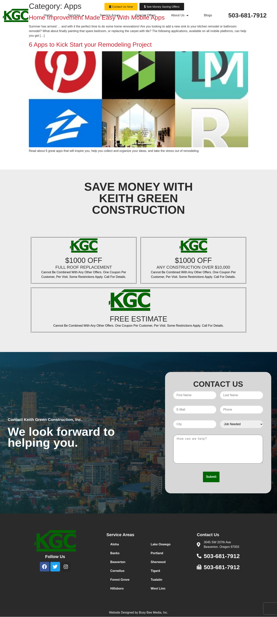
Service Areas (110, 15)
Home (48, 15)
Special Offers (145, 15)
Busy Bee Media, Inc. (153, 612)
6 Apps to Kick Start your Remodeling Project (90, 44)
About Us (180, 15)
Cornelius (117, 570)
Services (76, 15)
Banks (114, 553)
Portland (157, 553)
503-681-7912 (247, 15)
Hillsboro (116, 588)
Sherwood (158, 562)
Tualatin (156, 579)
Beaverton (117, 562)
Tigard (155, 570)
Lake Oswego (160, 544)
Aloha (114, 544)
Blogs (208, 15)
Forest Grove (119, 579)
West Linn (158, 588)
